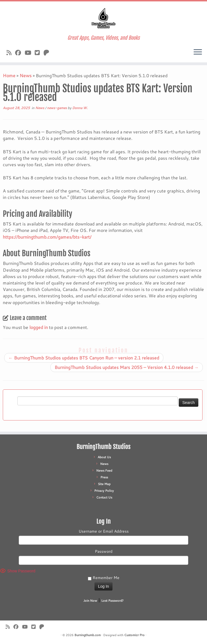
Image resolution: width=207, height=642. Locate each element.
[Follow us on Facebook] (20, 52)
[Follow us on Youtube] (30, 52)
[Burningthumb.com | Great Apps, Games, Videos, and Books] (103, 18)
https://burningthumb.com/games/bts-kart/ (47, 237)
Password (103, 551)
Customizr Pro (134, 635)
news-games (57, 107)
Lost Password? (112, 600)
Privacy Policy (104, 490)
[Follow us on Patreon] (48, 52)
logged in (38, 327)
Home (9, 75)
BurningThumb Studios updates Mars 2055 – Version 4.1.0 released (127, 367)
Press (104, 477)
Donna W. (80, 107)
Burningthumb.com (87, 635)
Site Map (104, 484)
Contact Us (104, 497)
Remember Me (103, 577)
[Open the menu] (198, 52)
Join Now (90, 600)
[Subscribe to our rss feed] (10, 52)
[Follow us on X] (39, 52)
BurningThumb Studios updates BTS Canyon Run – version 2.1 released (83, 357)
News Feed (104, 470)
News (26, 75)
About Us (104, 457)
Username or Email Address (104, 531)
